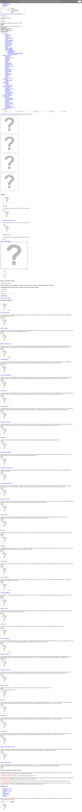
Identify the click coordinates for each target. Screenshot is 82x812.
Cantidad (2, 293)
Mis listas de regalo (6, 4)
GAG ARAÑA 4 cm (3, 561)
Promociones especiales (7, 788)
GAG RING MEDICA (4, 577)
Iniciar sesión (5, 5)
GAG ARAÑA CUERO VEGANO (6, 483)
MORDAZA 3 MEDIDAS (4, 654)
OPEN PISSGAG (3, 715)
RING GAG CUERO (4, 608)
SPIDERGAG (2, 545)
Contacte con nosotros (7, 790)
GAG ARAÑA (2, 530)
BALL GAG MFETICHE (4, 312)
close (79, 1)
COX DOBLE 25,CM (6, 234)
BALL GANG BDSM (4, 328)
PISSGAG (2, 699)
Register (4, 6)
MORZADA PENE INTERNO (5, 762)
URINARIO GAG (3, 731)
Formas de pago (6, 794)
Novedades (2, 194)
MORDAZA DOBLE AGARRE (5, 343)
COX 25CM (5, 205)
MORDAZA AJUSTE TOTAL (5, 421)
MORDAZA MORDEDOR (5, 638)
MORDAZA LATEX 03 (4, 685)
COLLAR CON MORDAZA (5, 592)
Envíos (4, 791)
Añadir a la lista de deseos (5, 297)
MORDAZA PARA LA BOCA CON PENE (7, 746)
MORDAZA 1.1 (3, 437)
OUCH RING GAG (3, 390)
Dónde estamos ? (6, 793)
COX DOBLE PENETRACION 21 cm (9, 220)
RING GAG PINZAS (4, 514)
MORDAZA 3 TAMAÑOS (4, 669)
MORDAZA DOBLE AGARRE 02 (6, 467)
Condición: (2, 283)
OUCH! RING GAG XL (4, 406)
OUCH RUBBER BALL (4, 359)
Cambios (4, 795)
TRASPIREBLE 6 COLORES (5, 452)
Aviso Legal (5, 796)
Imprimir (4, 289)
